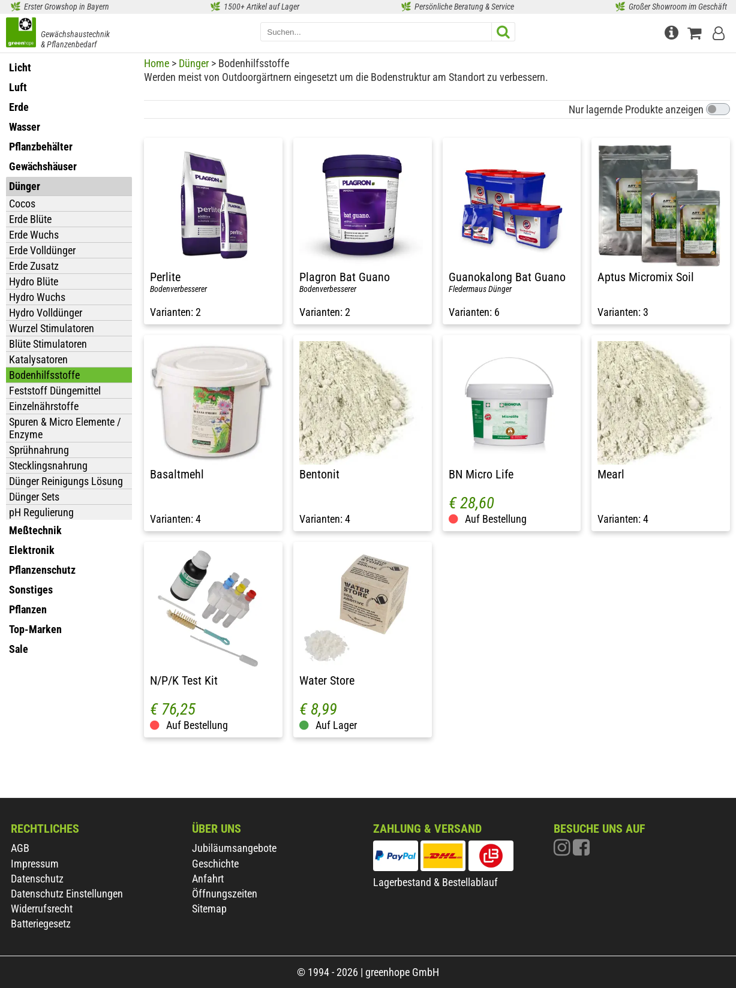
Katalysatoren (38, 359)
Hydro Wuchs (37, 297)
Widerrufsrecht (42, 908)
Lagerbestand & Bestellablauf (435, 882)
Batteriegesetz (41, 923)
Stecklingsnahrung (48, 465)
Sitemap (209, 908)
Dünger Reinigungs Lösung (66, 481)
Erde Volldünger (42, 250)
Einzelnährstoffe (44, 406)
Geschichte (215, 863)
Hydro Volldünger (45, 312)
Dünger (194, 63)
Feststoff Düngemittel (55, 390)
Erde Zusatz (34, 266)
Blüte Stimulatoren (48, 344)
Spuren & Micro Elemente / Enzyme (65, 428)
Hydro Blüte (33, 281)
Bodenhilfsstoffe (44, 375)
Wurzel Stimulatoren (51, 328)
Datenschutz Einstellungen (67, 893)
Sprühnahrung (39, 450)
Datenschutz (37, 878)
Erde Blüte (30, 219)
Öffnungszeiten (224, 893)
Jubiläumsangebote (234, 848)
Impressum (35, 863)
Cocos (22, 203)
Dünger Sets (34, 496)
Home (156, 63)
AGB (20, 848)
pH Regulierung (41, 512)
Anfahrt (208, 878)
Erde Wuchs (34, 234)
